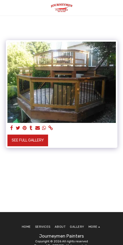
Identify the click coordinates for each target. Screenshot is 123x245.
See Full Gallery (28, 140)
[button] (5, 8)
